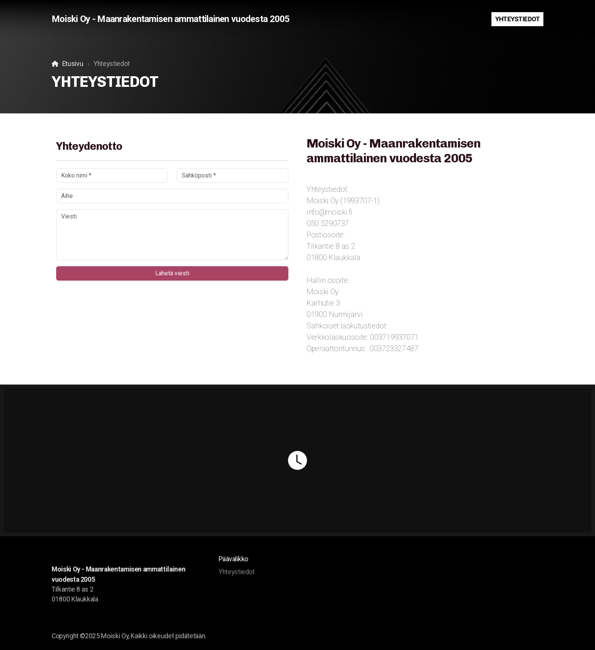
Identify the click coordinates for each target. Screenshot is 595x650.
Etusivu (72, 64)
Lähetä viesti (172, 273)
